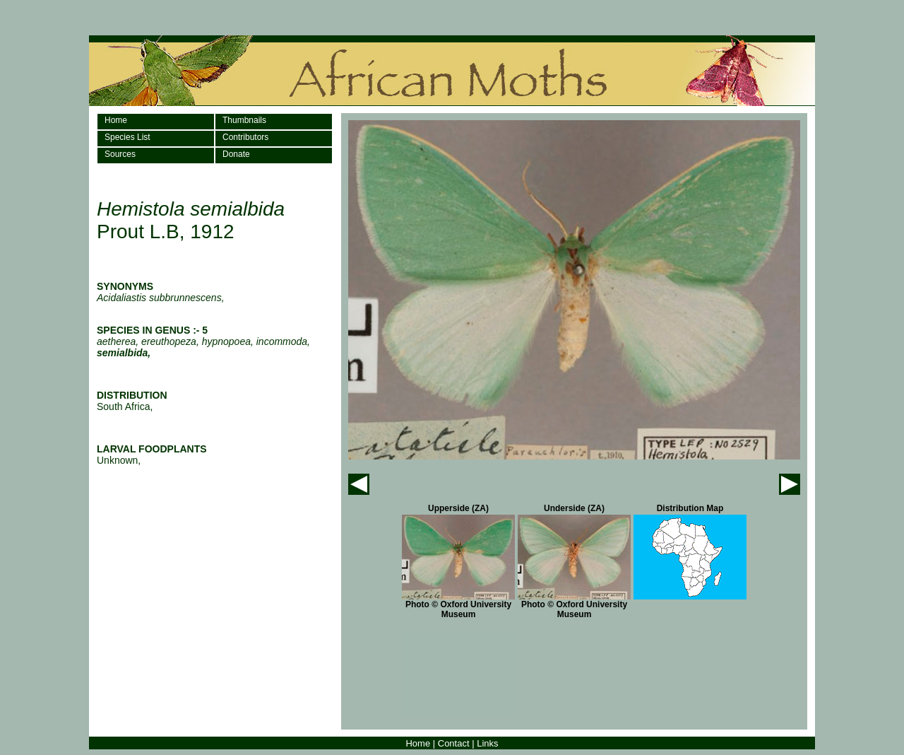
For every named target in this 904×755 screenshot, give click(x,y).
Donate (236, 154)
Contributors (245, 137)
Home (116, 120)
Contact (454, 743)
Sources (120, 154)
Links (487, 743)
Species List (127, 137)
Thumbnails (244, 120)
